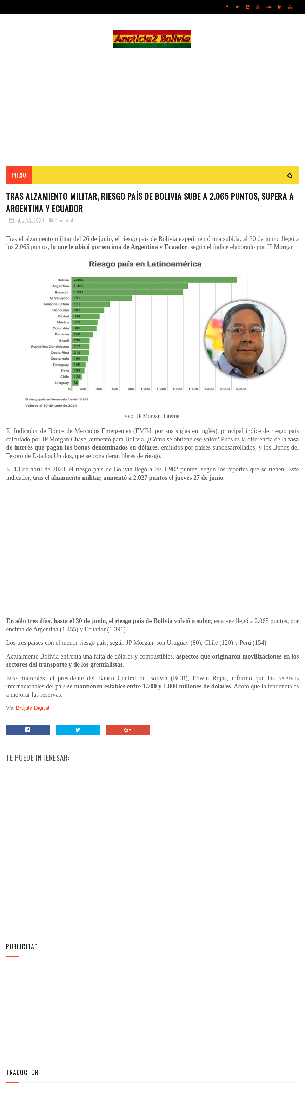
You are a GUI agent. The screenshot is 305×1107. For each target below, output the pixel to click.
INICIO (19, 176)
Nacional (64, 222)
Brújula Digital (32, 709)
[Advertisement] (152, 107)
